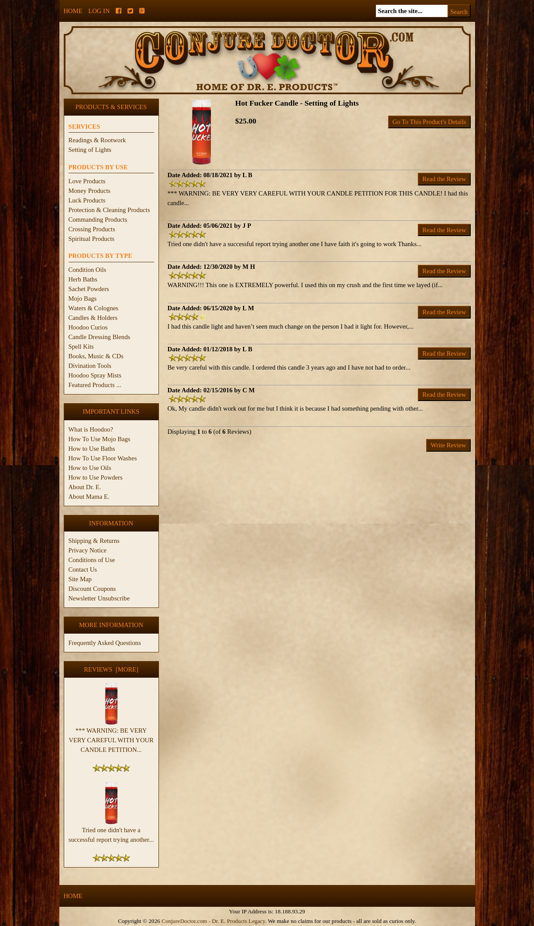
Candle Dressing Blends (100, 336)
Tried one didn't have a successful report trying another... (111, 831)
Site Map (80, 579)
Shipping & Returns (94, 540)
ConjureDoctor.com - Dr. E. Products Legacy (213, 921)
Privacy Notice (88, 550)
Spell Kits (81, 346)
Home (73, 10)
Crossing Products (92, 229)
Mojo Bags (83, 298)
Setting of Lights (90, 149)
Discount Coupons (92, 588)
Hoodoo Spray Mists (95, 375)
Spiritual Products (91, 238)
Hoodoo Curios (88, 327)
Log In (99, 10)
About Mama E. (89, 496)
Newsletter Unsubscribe (99, 598)
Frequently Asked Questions (105, 642)
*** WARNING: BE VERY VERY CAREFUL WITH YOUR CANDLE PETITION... (111, 736)
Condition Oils (88, 269)
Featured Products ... (95, 384)
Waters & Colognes (93, 308)
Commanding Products (98, 219)
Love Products (87, 181)
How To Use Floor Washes (103, 458)
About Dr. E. (85, 487)
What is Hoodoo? (91, 429)
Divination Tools (90, 365)
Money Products (89, 190)
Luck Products (87, 200)
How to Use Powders (96, 477)
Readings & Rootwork (97, 140)
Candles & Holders (93, 317)
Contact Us (83, 569)
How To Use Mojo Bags (100, 439)
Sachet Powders (89, 288)
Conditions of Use (92, 559)
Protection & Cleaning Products (109, 209)
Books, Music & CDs (96, 356)
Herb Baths (83, 279)
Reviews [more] (111, 669)
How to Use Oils (90, 467)
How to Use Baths (92, 448)
